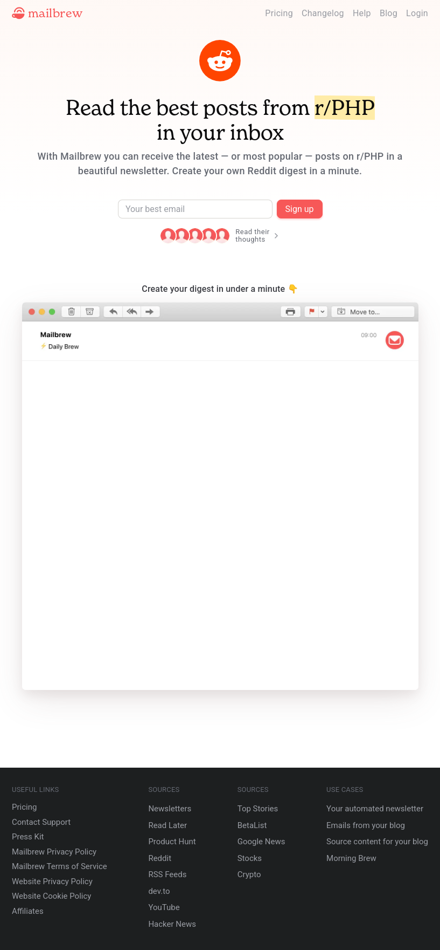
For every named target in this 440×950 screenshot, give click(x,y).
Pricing (279, 13)
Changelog (323, 13)
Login (417, 13)
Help (362, 13)
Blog (388, 13)
